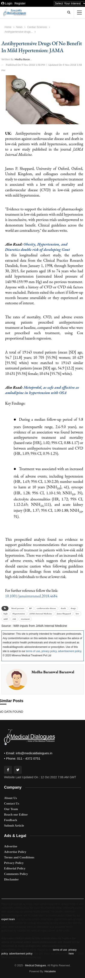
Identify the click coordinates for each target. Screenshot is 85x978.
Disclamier (11, 879)
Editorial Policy (14, 868)
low (77, 613)
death (63, 608)
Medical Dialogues (35, 965)
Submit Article (14, 825)
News (19, 27)
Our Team (11, 809)
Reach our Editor (16, 814)
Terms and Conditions (19, 857)
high (6, 613)
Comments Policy (16, 874)
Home (8, 27)
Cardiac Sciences (37, 27)
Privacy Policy (14, 863)
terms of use (33, 651)
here (71, 953)
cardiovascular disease (46, 608)
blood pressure (18, 608)
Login (6, 3)
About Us (10, 798)
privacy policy (49, 651)
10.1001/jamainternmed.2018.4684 (31, 596)
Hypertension (19, 613)
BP (30, 608)
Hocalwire (50, 971)
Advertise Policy (15, 852)
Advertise (10, 846)
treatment (25, 619)
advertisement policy (69, 651)
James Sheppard (64, 613)
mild (6, 619)
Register (20, 3)
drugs (73, 608)
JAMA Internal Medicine (41, 613)
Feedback (10, 820)
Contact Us (11, 803)
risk (14, 619)
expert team (8, 919)
